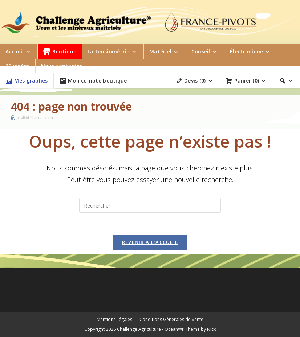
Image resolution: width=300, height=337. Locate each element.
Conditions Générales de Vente (171, 319)
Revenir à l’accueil (150, 242)
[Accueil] (13, 117)
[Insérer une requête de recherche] (150, 205)
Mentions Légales (114, 319)
